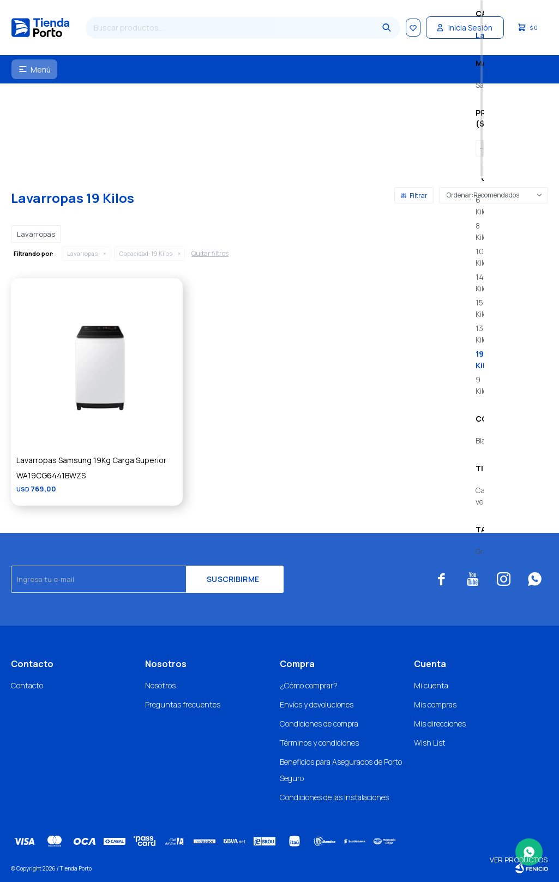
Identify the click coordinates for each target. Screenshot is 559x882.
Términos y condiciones (319, 742)
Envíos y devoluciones (316, 704)
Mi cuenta (431, 685)
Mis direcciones (440, 723)
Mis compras (435, 704)
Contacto (27, 685)
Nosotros (160, 685)
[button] (379, 28)
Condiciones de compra (319, 723)
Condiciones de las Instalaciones (334, 797)
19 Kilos (145, 253)
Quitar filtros (210, 253)
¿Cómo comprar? (309, 685)
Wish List (430, 742)
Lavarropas (82, 253)
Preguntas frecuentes (182, 704)
